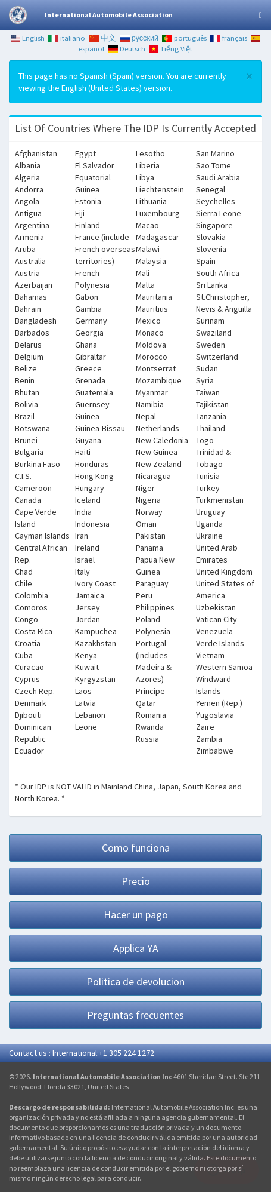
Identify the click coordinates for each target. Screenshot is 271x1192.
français (228, 37)
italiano (66, 37)
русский (139, 37)
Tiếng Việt (171, 48)
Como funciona (136, 848)
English (28, 37)
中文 (102, 37)
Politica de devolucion (135, 981)
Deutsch (126, 48)
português (184, 37)
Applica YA (135, 948)
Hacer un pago (136, 914)
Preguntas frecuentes (135, 1015)
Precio (136, 881)
